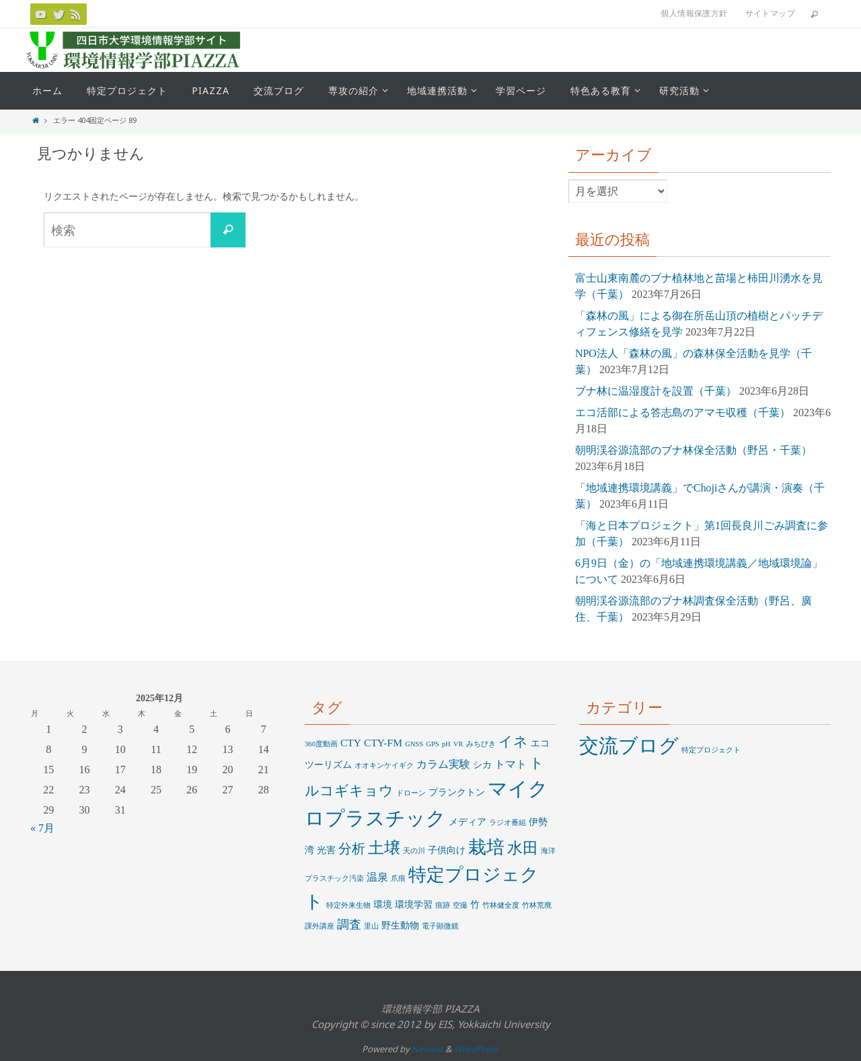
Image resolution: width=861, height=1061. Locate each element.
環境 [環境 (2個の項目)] (382, 905)
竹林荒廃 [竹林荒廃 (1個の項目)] (537, 905)
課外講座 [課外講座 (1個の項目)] (319, 926)
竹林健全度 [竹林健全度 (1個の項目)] (500, 905)
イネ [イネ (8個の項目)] (513, 742)
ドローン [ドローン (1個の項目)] (411, 793)
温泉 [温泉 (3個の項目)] (377, 877)
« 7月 (42, 828)
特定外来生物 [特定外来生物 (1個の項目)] (348, 905)
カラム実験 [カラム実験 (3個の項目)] (443, 764)
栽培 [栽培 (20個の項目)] (486, 847)
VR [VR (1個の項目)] (458, 744)
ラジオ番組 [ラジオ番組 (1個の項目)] (507, 822)
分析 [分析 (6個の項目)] (351, 849)
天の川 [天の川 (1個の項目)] (414, 851)
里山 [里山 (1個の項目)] (371, 926)
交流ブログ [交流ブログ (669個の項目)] (629, 745)
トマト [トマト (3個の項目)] (510, 764)
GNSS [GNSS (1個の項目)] (414, 744)
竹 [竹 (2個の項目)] (475, 905)
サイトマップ (770, 13)
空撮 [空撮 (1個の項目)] (460, 905)
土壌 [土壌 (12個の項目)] (384, 848)
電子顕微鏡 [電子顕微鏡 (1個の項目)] (440, 926)
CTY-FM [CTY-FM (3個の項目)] (383, 742)
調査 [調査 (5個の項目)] (349, 924)
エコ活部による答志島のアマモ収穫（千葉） (682, 412)
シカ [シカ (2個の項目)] (482, 765)
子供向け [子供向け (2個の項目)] (446, 850)
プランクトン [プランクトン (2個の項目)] (456, 792)
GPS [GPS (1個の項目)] (432, 744)
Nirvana (427, 1049)
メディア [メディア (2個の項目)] (467, 822)
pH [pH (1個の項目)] (446, 744)
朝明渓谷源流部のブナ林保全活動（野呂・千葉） (693, 450)
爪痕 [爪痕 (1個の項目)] (398, 878)
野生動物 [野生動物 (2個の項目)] (400, 925)
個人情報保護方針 (694, 13)
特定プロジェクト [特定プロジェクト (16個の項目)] (711, 750)
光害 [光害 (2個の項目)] (326, 850)
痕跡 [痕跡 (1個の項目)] (442, 905)
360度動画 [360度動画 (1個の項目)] (321, 744)
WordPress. (477, 1049)
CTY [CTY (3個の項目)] (350, 742)
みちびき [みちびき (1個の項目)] (481, 744)
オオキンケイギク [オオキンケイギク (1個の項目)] (384, 765)
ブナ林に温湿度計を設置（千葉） (656, 391)
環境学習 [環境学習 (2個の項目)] (414, 905)
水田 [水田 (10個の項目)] (522, 848)
